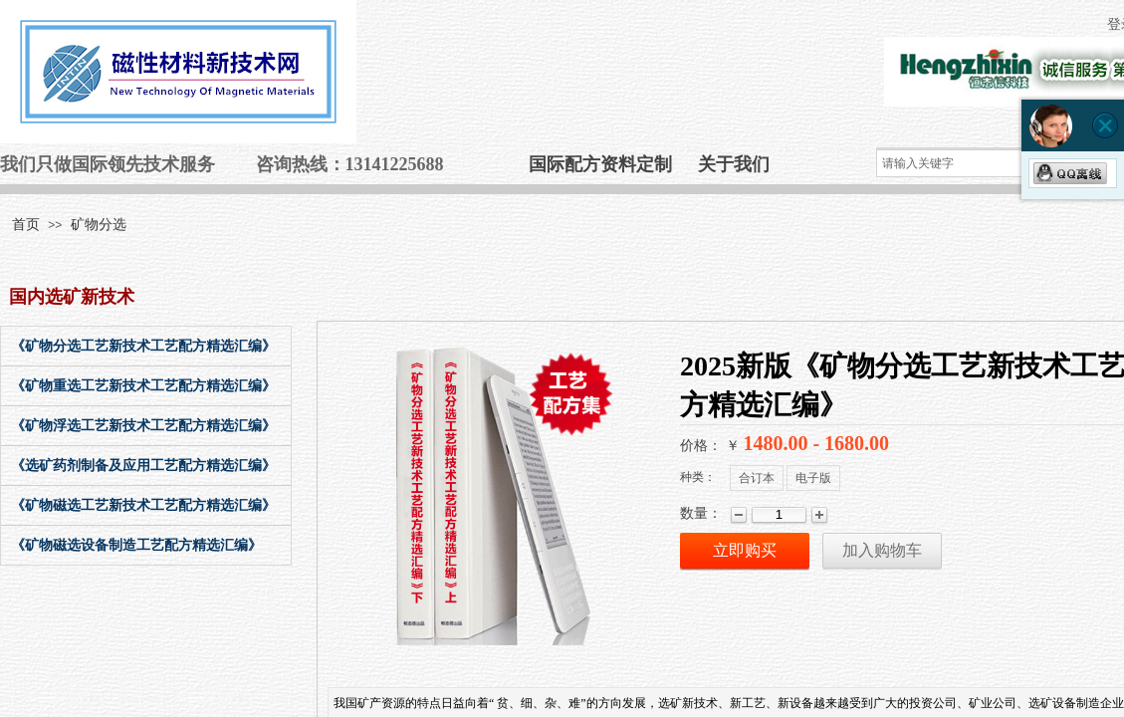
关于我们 (734, 164)
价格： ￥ (710, 445)
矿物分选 (98, 224)
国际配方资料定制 (600, 164)
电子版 (813, 478)
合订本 (757, 478)
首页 (26, 224)
